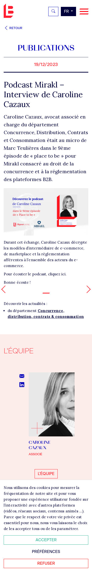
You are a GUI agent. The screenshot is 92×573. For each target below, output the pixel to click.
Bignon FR (10, 11)
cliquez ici (57, 274)
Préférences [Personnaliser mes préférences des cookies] (46, 551)
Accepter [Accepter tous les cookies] (46, 540)
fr (67, 11)
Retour (13, 28)
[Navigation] (84, 12)
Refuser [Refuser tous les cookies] (46, 563)
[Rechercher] (53, 11)
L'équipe (46, 473)
